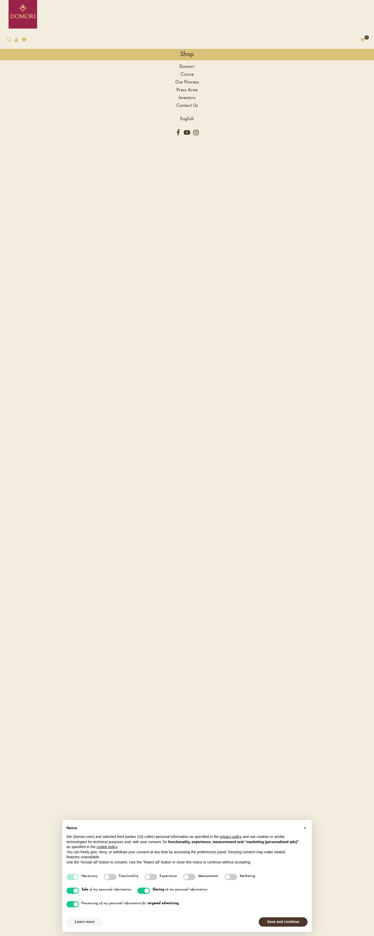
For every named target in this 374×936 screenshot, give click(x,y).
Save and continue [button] (283, 922)
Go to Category (335, 50)
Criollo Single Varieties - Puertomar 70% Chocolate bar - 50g (249, 472)
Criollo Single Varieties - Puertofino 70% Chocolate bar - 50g (166, 472)
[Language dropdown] (20, 124)
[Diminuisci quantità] (245, 128)
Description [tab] (79, 189)
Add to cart (278, 128)
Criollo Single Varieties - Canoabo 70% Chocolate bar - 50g (83, 472)
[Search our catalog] (9, 46)
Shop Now (83, 509)
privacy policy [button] (231, 837)
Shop (21, 59)
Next (199, 85)
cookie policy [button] (107, 847)
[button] (305, 828)
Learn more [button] (85, 922)
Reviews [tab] (113, 189)
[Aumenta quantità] (245, 123)
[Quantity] (238, 128)
